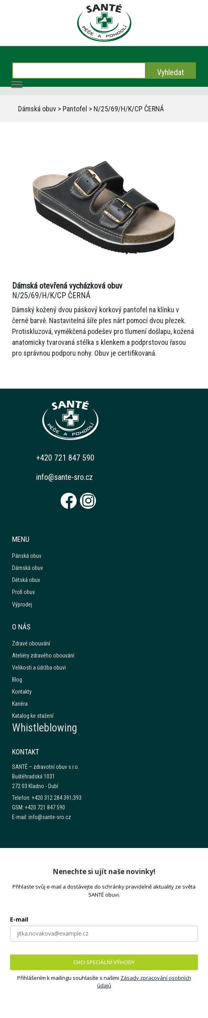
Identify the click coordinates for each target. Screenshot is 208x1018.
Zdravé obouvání (31, 643)
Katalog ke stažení (32, 716)
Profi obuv (23, 592)
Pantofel (75, 108)
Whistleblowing (44, 728)
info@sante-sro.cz (64, 477)
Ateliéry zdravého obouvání (43, 655)
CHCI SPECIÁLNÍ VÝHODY (104, 962)
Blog (17, 679)
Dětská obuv (26, 580)
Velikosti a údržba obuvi (39, 667)
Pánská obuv (26, 556)
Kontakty (22, 691)
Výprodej (22, 604)
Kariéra (20, 704)
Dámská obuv (37, 108)
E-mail (19, 919)
